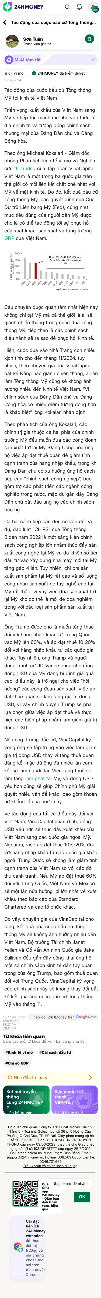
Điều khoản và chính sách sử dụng (50, 1166)
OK (82, 1197)
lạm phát (35, 778)
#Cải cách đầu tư (55, 1052)
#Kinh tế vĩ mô (19, 1052)
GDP (9, 238)
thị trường (25, 168)
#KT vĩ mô (14, 73)
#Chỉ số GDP (17, 1063)
